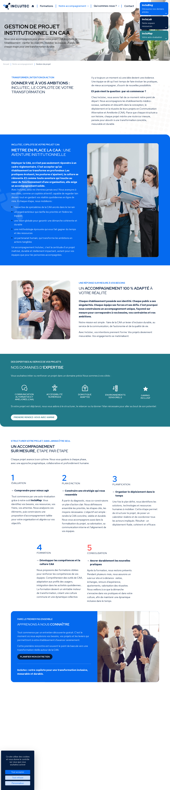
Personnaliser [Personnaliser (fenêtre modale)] (18, 783)
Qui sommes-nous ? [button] (105, 6)
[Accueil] (33, 6)
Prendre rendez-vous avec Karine (34, 420)
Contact (129, 6)
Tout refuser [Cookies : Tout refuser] (17, 777)
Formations (46, 6)
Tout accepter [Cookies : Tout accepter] (17, 772)
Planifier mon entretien (35, 659)
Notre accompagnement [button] (73, 6)
